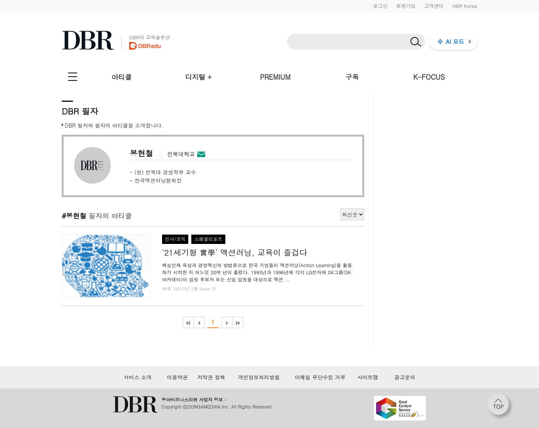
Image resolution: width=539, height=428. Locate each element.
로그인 (380, 5)
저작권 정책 (211, 377)
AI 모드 (454, 41)
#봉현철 (74, 215)
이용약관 (177, 377)
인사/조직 (175, 239)
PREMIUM (275, 77)
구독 (352, 77)
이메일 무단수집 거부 (320, 377)
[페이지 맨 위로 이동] (500, 407)
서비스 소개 (138, 377)
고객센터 (434, 5)
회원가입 (405, 5)
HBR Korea (464, 5)
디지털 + (198, 77)
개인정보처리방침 (259, 377)
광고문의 (405, 377)
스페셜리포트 (208, 239)
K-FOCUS (429, 77)
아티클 (122, 77)
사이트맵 (367, 377)
